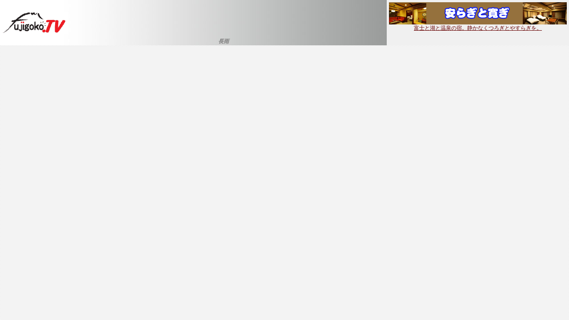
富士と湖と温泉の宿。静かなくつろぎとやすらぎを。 (478, 25)
